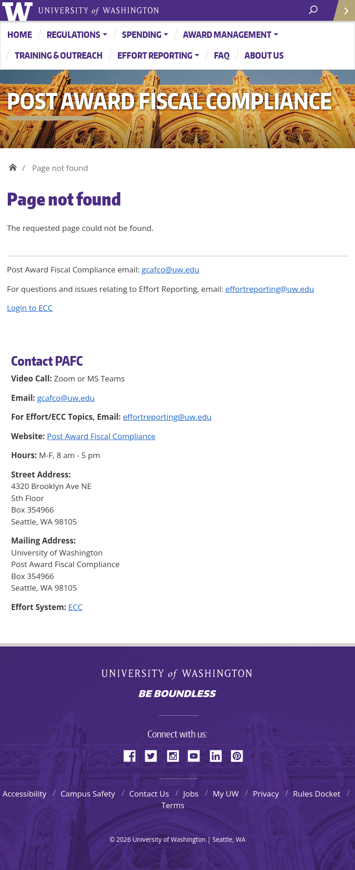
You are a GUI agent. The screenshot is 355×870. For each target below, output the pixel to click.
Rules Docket (317, 793)
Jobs (190, 793)
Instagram (176, 754)
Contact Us (149, 793)
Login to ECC (30, 307)
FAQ (222, 55)
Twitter (154, 754)
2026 (123, 839)
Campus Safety (88, 793)
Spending (141, 34)
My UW (226, 793)
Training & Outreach (59, 55)
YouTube (197, 754)
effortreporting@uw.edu (167, 416)
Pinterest (240, 754)
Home (19, 34)
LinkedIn (219, 754)
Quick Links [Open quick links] (341, 14)
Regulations (73, 34)
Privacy (266, 793)
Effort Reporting (154, 55)
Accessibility (24, 793)
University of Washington (19, 10)
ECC (75, 607)
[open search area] (314, 10)
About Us (264, 55)
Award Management (227, 34)
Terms (172, 805)
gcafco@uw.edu (66, 398)
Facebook (133, 754)
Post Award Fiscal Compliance (101, 436)
